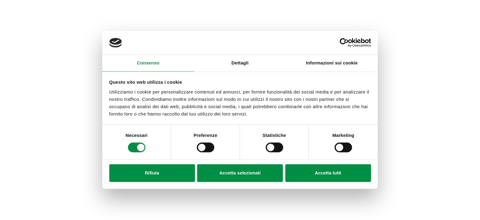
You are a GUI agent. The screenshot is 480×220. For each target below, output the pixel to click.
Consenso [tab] (148, 62)
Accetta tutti (328, 172)
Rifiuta (152, 172)
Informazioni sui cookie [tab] (332, 62)
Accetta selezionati (240, 172)
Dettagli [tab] (240, 62)
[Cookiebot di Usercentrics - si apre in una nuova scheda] (344, 42)
